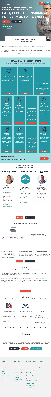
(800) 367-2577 (14, 386)
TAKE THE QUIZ (44, 144)
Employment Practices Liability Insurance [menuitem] (18, 358)
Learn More (22, 225)
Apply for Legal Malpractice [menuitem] (5, 348)
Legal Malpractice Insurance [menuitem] (18, 348)
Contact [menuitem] (40, 354)
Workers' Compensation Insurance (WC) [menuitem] (19, 355)
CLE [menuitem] (26, 348)
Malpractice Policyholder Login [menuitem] (5, 350)
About (8, 4)
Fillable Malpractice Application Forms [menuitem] (6, 362)
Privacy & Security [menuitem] (4, 364)
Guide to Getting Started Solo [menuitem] (30, 368)
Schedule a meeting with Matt (42, 187)
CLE (21, 1)
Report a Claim (16, 1)
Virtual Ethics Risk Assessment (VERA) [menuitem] (31, 358)
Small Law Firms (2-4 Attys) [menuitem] (18, 369)
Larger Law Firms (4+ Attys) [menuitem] (18, 371)
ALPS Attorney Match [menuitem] (29, 380)
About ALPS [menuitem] (3, 356)
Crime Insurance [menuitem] (16, 360)
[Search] (37, 3)
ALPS (32, 260)
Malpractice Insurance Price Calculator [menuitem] (30, 353)
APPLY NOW (42, 3)
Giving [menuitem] (39, 350)
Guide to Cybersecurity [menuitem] (29, 363)
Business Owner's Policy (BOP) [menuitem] (18, 352)
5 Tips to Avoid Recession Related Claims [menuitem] (31, 376)
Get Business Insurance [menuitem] (4, 352)
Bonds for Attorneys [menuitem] (17, 362)
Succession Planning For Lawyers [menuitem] (31, 373)
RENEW (47, 2)
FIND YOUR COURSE (25, 278)
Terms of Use (41, 394)
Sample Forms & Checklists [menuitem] (30, 378)
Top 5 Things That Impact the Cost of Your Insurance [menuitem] (31, 366)
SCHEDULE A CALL (17, 21)
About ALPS (41, 346)
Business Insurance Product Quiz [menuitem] (31, 355)
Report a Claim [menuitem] (3, 354)
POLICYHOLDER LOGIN (36, 333)
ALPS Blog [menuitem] (27, 350)
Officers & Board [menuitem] (41, 352)
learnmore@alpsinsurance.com (14, 388)
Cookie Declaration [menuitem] (4, 366)
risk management (46, 267)
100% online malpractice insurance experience (11, 48)
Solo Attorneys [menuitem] (16, 367)
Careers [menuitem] (40, 348)
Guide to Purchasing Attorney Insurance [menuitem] (30, 361)
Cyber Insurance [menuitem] (16, 350)
